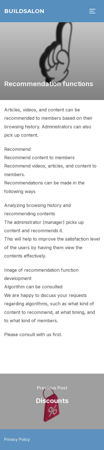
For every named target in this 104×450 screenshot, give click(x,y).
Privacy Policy (17, 439)
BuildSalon (24, 11)
